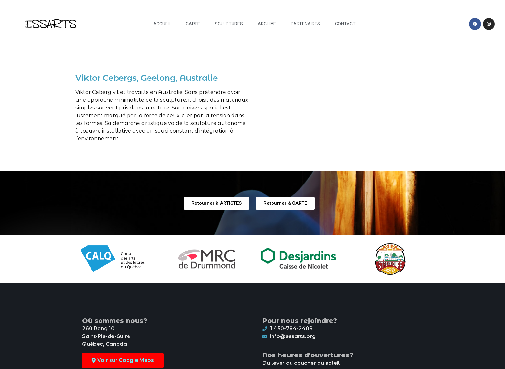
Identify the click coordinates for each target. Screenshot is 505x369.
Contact (345, 23)
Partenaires (305, 23)
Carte (193, 23)
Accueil (162, 23)
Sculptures (229, 23)
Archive (267, 23)
